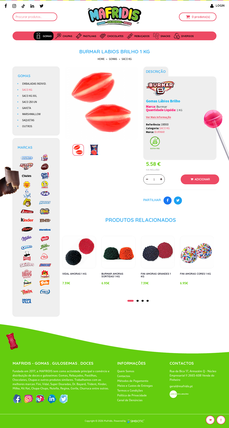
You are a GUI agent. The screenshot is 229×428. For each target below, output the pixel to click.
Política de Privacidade (132, 395)
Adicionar (202, 179)
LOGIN (217, 5)
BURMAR (159, 132)
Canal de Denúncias (129, 400)
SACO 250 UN (29, 102)
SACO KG (127, 59)
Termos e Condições (130, 390)
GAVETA (26, 108)
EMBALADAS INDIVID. (34, 83)
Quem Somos (125, 371)
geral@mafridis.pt (181, 386)
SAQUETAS (28, 120)
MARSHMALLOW (31, 114)
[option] (101, 103)
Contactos (123, 376)
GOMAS (113, 59)
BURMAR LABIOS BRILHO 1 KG (114, 51)
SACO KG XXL (29, 96)
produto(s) (202, 17)
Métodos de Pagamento (132, 381)
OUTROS (27, 126)
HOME (101, 59)
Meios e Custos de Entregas (135, 385)
